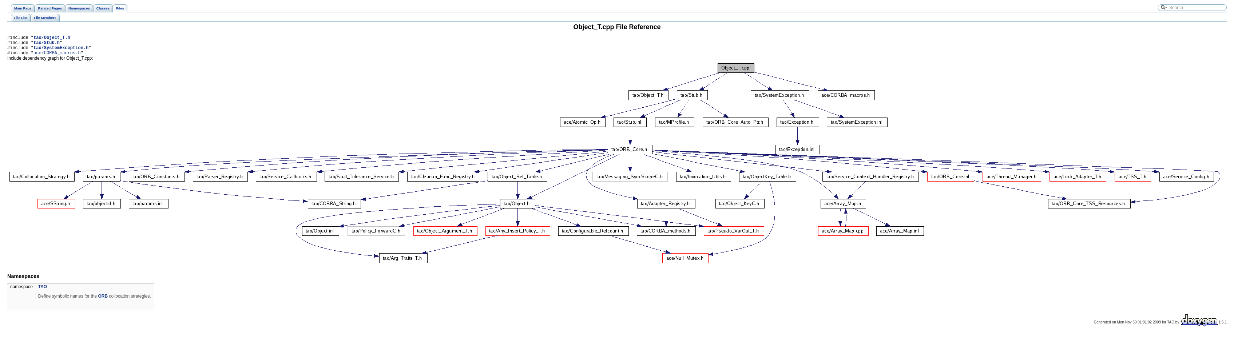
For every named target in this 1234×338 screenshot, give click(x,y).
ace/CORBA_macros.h (57, 57)
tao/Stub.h (46, 44)
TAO (42, 291)
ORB (103, 300)
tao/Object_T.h (51, 38)
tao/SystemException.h (60, 51)
